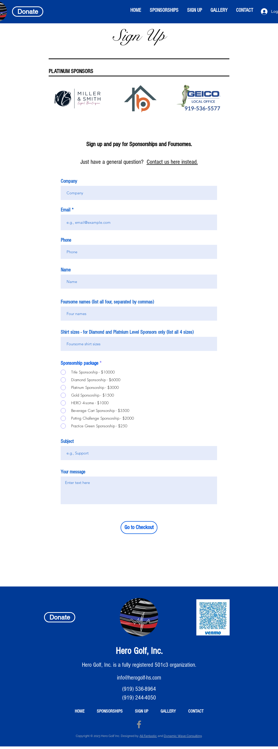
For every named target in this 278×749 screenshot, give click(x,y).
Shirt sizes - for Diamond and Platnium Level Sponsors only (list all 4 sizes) (127, 332)
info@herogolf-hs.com (139, 677)
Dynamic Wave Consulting (183, 736)
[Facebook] (139, 724)
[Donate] (27, 11)
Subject (67, 441)
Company (69, 181)
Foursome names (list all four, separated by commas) (107, 302)
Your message (73, 471)
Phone (66, 240)
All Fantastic (148, 736)
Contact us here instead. (172, 161)
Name (66, 269)
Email (65, 209)
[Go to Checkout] (139, 527)
